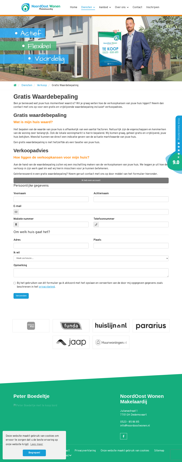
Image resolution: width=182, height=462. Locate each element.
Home (73, 7)
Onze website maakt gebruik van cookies (125, 450)
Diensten (88, 7)
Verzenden (21, 295)
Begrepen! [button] (34, 452)
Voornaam (20, 193)
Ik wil (17, 252)
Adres (17, 240)
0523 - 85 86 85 (129, 422)
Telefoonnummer (104, 219)
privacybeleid (47, 287)
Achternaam (101, 193)
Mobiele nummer (23, 219)
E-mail (17, 206)
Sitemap (159, 450)
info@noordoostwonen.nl (135, 425)
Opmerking (20, 265)
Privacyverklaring (85, 450)
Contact (137, 7)
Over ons (122, 7)
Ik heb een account (91, 180)
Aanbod (105, 7)
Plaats (97, 240)
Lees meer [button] (36, 444)
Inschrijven (152, 7)
